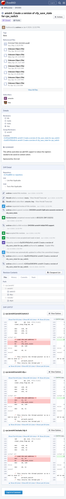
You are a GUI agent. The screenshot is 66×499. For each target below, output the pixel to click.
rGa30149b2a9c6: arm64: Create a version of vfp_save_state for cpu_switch (31, 140)
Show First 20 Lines (15, 319)
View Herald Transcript (38, 198)
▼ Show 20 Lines (43, 319)
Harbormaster (11, 218)
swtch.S (12, 291)
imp (9, 102)
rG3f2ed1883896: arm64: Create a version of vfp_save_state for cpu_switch (31, 138)
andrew (18, 27)
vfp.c (11, 294)
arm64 (9, 132)
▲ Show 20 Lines (14, 366)
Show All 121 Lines (28, 366)
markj (9, 121)
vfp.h (11, 301)
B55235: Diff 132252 (45, 218)
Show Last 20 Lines (42, 366)
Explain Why (49, 245)
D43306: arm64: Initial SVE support (41, 225)
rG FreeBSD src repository (13, 175)
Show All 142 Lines (29, 319)
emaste (10, 98)
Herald (8, 198)
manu (9, 123)
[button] (64, 3)
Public (18, 20)
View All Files (33, 90)
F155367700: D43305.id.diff (19, 43)
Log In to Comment (14, 492)
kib (8, 118)
